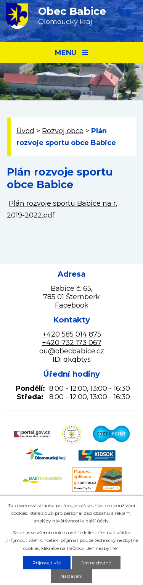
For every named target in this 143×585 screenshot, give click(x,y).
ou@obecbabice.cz (71, 351)
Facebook (71, 305)
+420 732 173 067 (71, 342)
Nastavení (71, 576)
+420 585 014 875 (71, 334)
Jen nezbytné (96, 563)
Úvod (25, 131)
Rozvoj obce (63, 131)
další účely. (98, 521)
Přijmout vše (46, 563)
